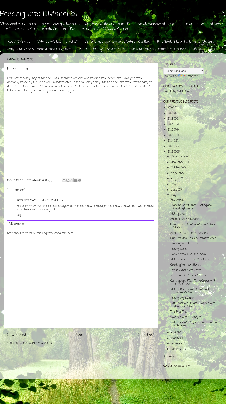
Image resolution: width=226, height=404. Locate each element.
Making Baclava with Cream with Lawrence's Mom (190, 291)
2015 (171, 135)
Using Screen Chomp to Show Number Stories (193, 226)
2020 (171, 108)
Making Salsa (178, 249)
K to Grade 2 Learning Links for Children (185, 42)
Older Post (145, 335)
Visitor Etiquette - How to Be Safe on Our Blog (117, 42)
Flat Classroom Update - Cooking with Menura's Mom (192, 305)
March (175, 338)
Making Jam (178, 214)
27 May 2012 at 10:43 (50, 200)
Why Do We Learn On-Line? (58, 42)
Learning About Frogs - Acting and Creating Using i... (191, 207)
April (174, 333)
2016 (171, 130)
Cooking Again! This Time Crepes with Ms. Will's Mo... (193, 282)
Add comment (17, 224)
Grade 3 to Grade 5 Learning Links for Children (39, 49)
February (177, 344)
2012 (171, 152)
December (177, 157)
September (178, 173)
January (176, 349)
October (176, 168)
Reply (20, 215)
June (174, 190)
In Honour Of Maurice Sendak (188, 275)
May (174, 195)
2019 (171, 113)
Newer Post (16, 335)
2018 (171, 119)
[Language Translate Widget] (183, 71)
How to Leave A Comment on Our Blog (159, 49)
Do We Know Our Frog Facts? (188, 254)
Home (197, 49)
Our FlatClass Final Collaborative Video (193, 238)
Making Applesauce (182, 298)
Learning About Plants (184, 243)
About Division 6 (19, 42)
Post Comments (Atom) (37, 343)
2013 (171, 146)
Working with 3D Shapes (185, 317)
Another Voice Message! (184, 219)
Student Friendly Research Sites (102, 49)
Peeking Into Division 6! (38, 14)
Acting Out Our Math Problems (189, 233)
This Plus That (179, 312)
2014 (171, 141)
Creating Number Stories (185, 265)
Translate (188, 76)
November (177, 162)
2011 (170, 356)
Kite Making (177, 200)
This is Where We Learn (185, 270)
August (176, 179)
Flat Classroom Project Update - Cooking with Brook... (194, 324)
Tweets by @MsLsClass (177, 91)
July (174, 184)
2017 (171, 124)
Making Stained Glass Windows (189, 259)
